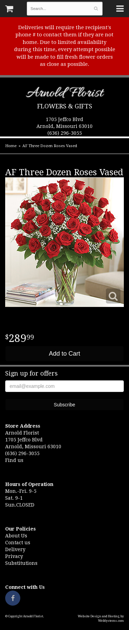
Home (11, 146)
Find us (14, 460)
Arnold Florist (64, 94)
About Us (16, 535)
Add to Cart (64, 353)
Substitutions (21, 563)
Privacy (14, 556)
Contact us (17, 542)
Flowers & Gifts (64, 106)
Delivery (15, 549)
